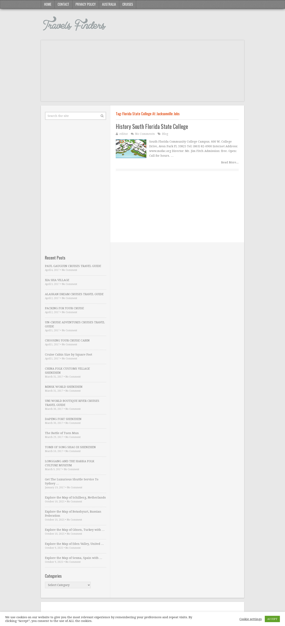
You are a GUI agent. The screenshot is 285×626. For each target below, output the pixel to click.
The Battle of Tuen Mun (62, 433)
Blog (165, 133)
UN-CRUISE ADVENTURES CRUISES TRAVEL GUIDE (75, 324)
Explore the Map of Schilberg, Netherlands (75, 497)
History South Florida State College (152, 126)
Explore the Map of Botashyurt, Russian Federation (73, 513)
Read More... (230, 162)
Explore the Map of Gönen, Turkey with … (75, 529)
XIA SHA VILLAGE (57, 280)
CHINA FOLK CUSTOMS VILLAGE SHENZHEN (67, 370)
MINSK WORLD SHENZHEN (63, 386)
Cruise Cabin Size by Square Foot (68, 354)
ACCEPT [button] (272, 618)
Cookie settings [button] (250, 619)
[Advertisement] (142, 72)
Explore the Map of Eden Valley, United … (74, 543)
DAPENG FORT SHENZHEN (63, 419)
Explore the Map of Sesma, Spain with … (73, 558)
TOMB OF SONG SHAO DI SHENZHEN (70, 447)
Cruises (127, 4)
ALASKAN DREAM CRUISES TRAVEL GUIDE (74, 294)
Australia (109, 4)
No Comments (145, 133)
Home (47, 4)
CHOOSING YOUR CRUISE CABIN (67, 340)
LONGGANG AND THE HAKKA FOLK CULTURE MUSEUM (69, 463)
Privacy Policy (86, 4)
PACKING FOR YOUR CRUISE (64, 308)
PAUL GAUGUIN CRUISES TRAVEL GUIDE (73, 266)
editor (123, 133)
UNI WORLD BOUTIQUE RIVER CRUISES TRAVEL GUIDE (72, 403)
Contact (63, 4)
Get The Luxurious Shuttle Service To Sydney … (71, 481)
